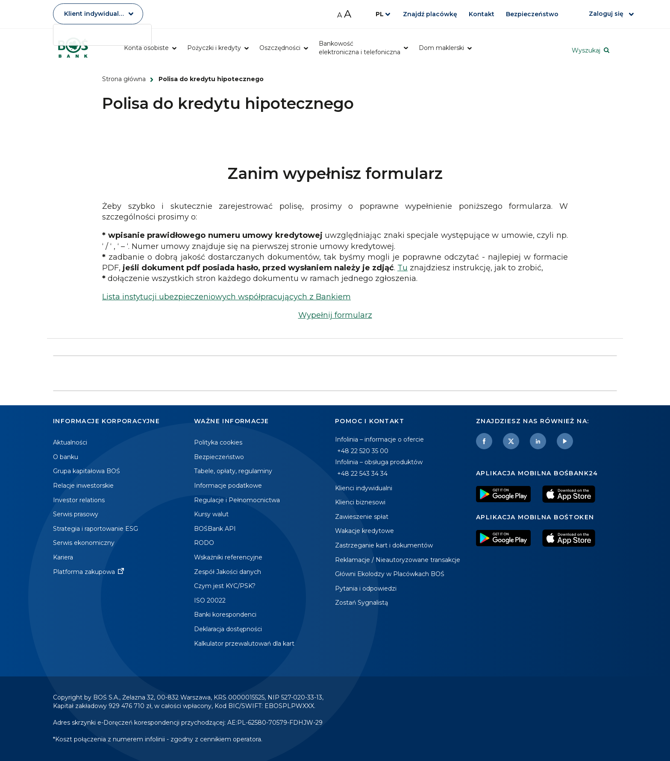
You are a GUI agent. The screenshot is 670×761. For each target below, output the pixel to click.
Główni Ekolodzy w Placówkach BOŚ (389, 574)
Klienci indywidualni (363, 488)
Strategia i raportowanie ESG (95, 529)
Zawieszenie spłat (361, 517)
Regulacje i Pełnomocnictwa (237, 500)
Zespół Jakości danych (227, 572)
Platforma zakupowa (84, 572)
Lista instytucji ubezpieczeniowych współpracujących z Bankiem (226, 296)
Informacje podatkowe (228, 485)
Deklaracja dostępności (228, 629)
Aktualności (70, 442)
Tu (402, 267)
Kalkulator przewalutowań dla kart (244, 643)
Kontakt (482, 14)
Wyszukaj (586, 50)
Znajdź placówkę (430, 14)
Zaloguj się (607, 14)
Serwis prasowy (75, 514)
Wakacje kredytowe (364, 531)
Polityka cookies (218, 442)
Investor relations (79, 500)
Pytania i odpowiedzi (366, 588)
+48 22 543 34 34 (362, 473)
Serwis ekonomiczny (84, 543)
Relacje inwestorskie (83, 485)
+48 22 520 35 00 (362, 451)
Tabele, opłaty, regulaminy (233, 471)
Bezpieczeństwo (533, 14)
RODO (204, 543)
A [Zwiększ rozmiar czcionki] (347, 14)
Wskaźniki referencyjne (228, 557)
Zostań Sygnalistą (361, 602)
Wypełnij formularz (335, 315)
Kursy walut (211, 514)
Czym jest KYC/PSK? (225, 586)
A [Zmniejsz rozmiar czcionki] (339, 15)
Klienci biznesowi (360, 502)
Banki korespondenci (225, 614)
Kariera (63, 557)
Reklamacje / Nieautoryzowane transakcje (397, 560)
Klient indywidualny (95, 14)
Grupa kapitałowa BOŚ (86, 471)
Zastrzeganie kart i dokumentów (384, 545)
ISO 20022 (210, 600)
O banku (65, 457)
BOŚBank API (215, 529)
